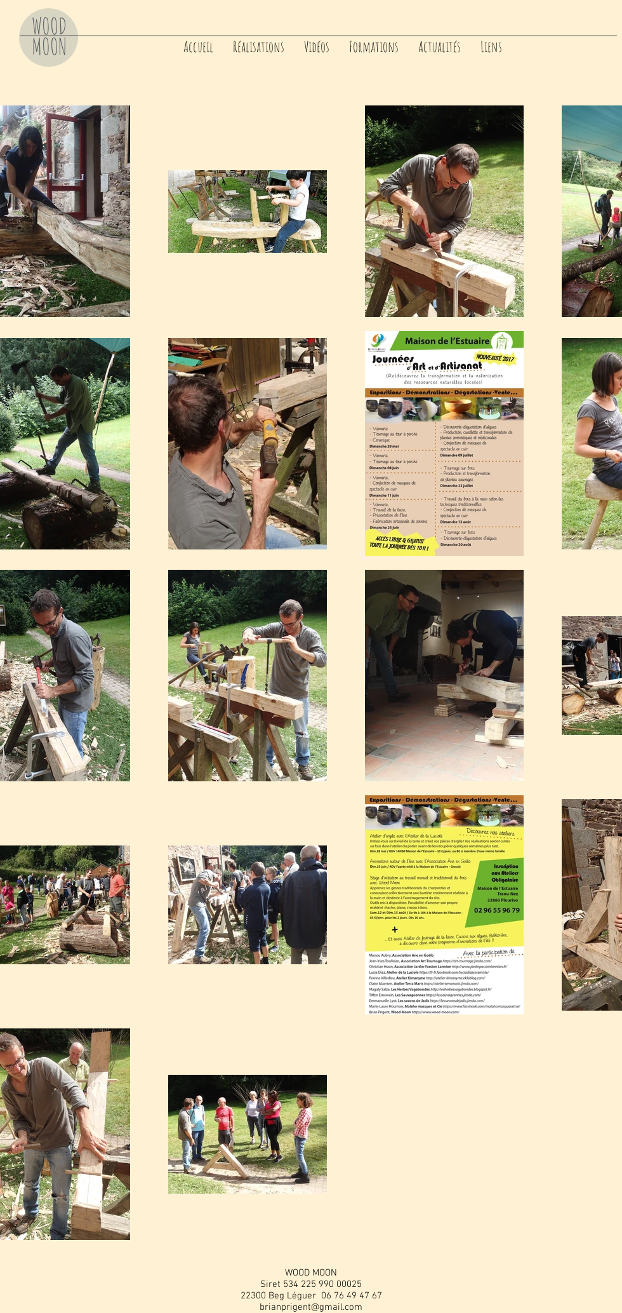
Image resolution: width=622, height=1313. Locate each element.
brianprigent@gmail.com (311, 1307)
